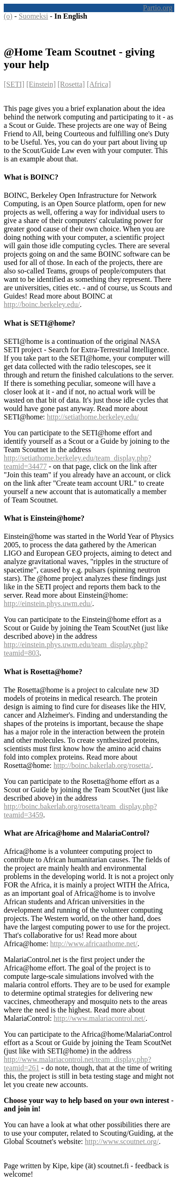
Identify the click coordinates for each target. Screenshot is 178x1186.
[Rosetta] (71, 84)
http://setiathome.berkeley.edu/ (93, 417)
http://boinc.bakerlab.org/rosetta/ (102, 765)
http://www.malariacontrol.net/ (99, 1018)
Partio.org (157, 8)
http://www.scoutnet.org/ (122, 1141)
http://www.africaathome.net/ (93, 944)
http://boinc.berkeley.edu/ (42, 304)
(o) (8, 16)
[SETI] (14, 84)
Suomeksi (33, 16)
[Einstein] (40, 84)
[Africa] (99, 84)
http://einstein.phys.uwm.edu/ (48, 603)
